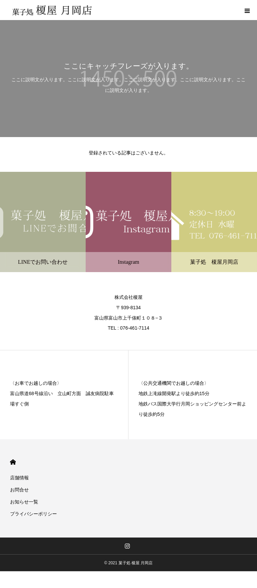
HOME (13, 462)
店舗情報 (19, 477)
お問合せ (19, 489)
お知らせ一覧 (24, 501)
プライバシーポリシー (33, 513)
